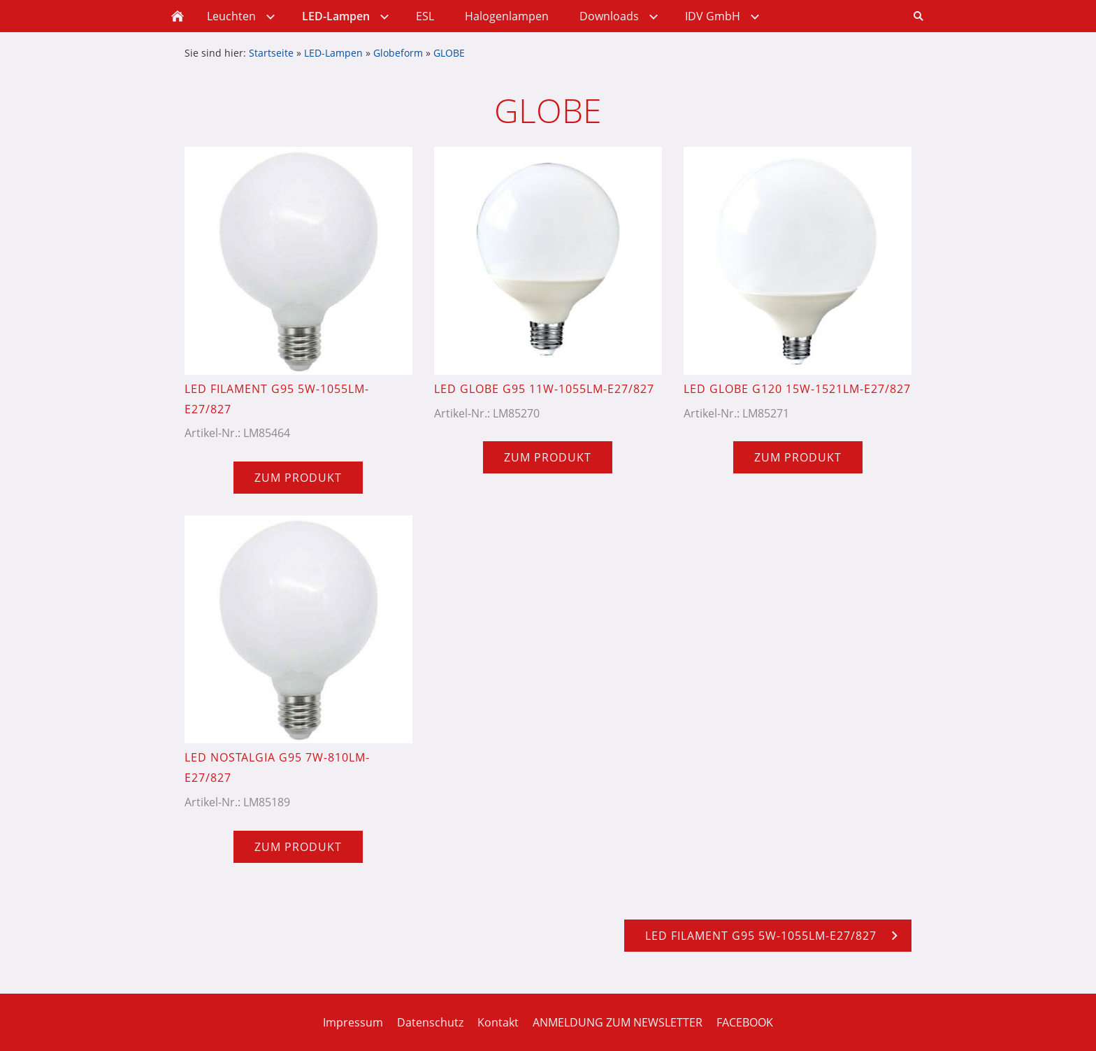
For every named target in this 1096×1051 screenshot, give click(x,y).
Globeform (398, 52)
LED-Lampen (333, 52)
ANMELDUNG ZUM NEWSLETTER (617, 1022)
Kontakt (498, 1022)
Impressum (353, 1022)
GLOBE (449, 52)
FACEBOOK (744, 1022)
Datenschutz (430, 1022)
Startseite (271, 52)
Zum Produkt (298, 477)
